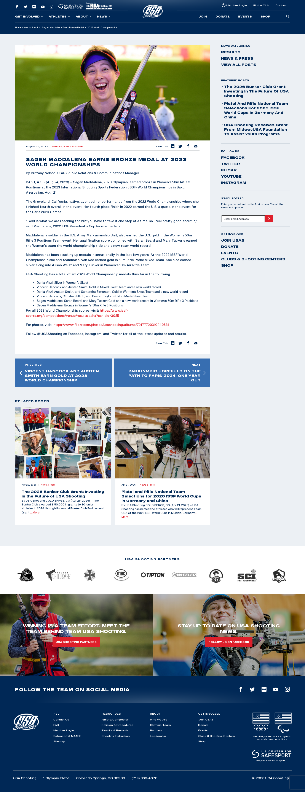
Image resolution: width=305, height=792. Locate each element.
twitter (230, 164)
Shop (265, 16)
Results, (58, 146)
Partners (156, 730)
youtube (231, 176)
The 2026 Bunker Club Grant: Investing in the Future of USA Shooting (255, 91)
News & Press (73, 146)
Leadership (158, 736)
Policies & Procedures (117, 724)
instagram (233, 183)
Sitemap (59, 741)
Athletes (59, 16)
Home (18, 27)
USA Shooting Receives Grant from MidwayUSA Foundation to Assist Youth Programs (254, 129)
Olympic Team (160, 724)
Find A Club (261, 5)
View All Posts (238, 65)
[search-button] (288, 16)
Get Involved (29, 16)
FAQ (56, 724)
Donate (223, 16)
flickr (229, 170)
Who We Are (158, 719)
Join (202, 16)
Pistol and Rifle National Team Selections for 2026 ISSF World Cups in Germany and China (254, 110)
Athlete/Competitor (115, 719)
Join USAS (232, 240)
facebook (233, 157)
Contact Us (61, 719)
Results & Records (115, 730)
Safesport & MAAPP (67, 736)
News (103, 16)
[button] (172, 146)
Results (36, 27)
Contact (281, 5)
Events (245, 16)
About (83, 16)
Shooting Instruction (116, 736)
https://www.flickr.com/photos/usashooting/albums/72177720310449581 (111, 325)
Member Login (236, 5)
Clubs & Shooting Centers (253, 259)
